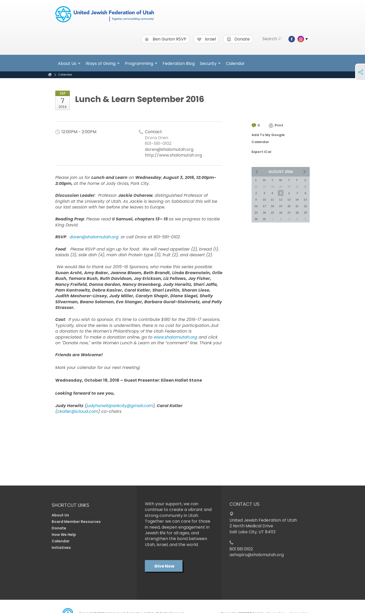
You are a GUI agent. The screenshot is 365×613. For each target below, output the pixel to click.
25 (272, 212)
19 (280, 206)
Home (50, 74)
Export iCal (261, 151)
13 (288, 199)
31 (264, 219)
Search (271, 39)
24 (264, 212)
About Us (60, 515)
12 (280, 199)
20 (288, 206)
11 (272, 199)
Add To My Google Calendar (268, 138)
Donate (238, 39)
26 (280, 212)
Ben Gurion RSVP (165, 39)
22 (305, 206)
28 (297, 212)
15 (305, 199)
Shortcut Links (70, 505)
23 (256, 212)
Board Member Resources (76, 521)
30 (256, 219)
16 (256, 206)
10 (264, 199)
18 (272, 206)
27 (288, 212)
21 (297, 206)
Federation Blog (179, 63)
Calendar (235, 63)
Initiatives (61, 547)
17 (264, 206)
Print (276, 125)
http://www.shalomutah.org (173, 155)
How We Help (64, 534)
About (69, 63)
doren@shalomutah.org (169, 149)
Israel (206, 39)
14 (297, 199)
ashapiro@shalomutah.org (256, 555)
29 (305, 212)
